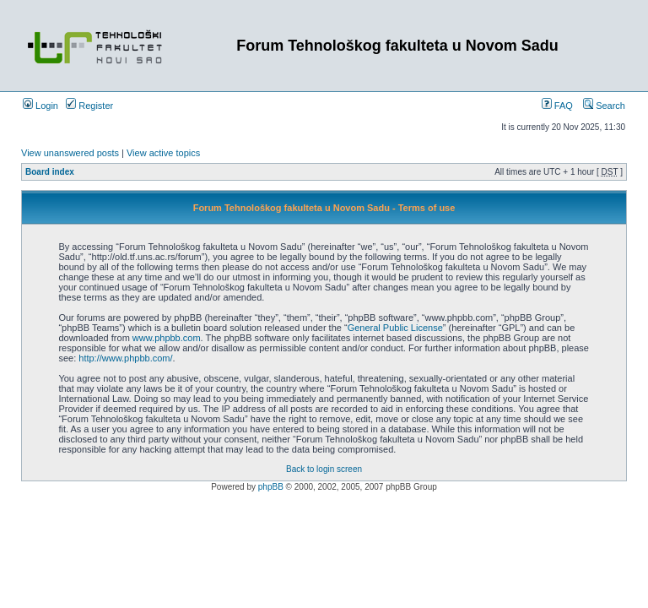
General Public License (395, 328)
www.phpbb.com (166, 338)
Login (40, 105)
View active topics (163, 153)
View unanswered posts (70, 153)
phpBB (271, 486)
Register (89, 105)
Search (604, 105)
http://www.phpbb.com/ (125, 358)
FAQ (557, 105)
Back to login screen (324, 469)
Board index (49, 171)
